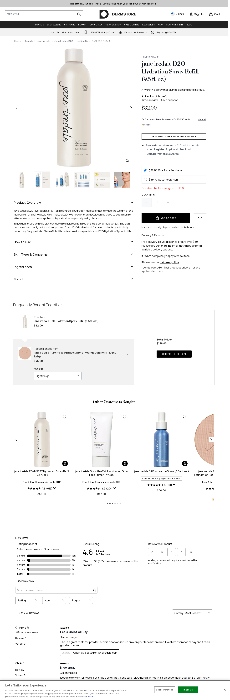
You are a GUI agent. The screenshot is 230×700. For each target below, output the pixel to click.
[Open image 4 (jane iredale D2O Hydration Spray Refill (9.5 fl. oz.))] (82, 180)
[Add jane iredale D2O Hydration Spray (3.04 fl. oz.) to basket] (185, 528)
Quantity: (148, 194)
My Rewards (111, 676)
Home (17, 41)
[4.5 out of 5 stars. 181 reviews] (159, 550)
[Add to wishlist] (200, 218)
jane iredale (43, 41)
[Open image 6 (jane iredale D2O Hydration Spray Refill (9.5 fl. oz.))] (122, 180)
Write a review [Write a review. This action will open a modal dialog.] (150, 100)
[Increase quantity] (168, 202)
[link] (196, 14)
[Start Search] (79, 14)
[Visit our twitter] (166, 638)
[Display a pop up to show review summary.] (54, 553)
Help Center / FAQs (79, 668)
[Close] (224, 689)
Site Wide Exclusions (189, 672)
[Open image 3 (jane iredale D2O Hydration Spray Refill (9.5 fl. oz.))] (62, 180)
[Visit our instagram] (174, 638)
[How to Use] (74, 242)
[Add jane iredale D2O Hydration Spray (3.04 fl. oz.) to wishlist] (184, 481)
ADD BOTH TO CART (174, 419)
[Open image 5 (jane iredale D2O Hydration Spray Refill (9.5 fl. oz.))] (102, 180)
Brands (29, 41)
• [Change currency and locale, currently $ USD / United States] (177, 14)
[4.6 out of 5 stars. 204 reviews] (100, 553)
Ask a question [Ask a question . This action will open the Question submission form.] (169, 100)
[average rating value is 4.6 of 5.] (151, 96)
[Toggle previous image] (16, 107)
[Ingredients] (74, 267)
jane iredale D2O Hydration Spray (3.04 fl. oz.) (161, 536)
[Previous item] (16, 504)
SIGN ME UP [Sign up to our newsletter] (100, 637)
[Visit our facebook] (159, 638)
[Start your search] (44, 14)
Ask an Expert (149, 672)
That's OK (188, 689)
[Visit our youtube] (182, 638)
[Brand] (74, 279)
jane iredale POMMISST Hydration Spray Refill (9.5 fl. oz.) (41, 537)
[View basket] (214, 14)
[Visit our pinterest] (197, 638)
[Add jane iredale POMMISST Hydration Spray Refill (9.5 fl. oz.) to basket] (65, 528)
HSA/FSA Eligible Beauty (155, 676)
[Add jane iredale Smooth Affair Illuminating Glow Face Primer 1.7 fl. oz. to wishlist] (124, 481)
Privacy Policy (185, 668)
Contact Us (75, 672)
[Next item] (211, 504)
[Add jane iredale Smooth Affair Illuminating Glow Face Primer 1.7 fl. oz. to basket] (125, 528)
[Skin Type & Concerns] (74, 254)
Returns (73, 676)
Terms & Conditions (189, 676)
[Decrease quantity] (147, 202)
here (90, 696)
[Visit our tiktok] (190, 638)
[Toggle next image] (131, 107)
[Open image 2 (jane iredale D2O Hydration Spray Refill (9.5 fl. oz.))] (42, 180)
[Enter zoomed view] (127, 160)
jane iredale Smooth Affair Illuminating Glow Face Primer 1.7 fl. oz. (101, 537)
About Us (146, 668)
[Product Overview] (74, 203)
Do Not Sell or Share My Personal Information (34, 679)
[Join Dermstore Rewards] (176, 154)
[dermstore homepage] (117, 14)
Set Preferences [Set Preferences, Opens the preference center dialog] (164, 689)
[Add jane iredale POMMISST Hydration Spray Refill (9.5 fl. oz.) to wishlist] (64, 481)
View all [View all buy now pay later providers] (202, 119)
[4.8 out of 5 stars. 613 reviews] (39, 553)
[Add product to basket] (166, 218)
